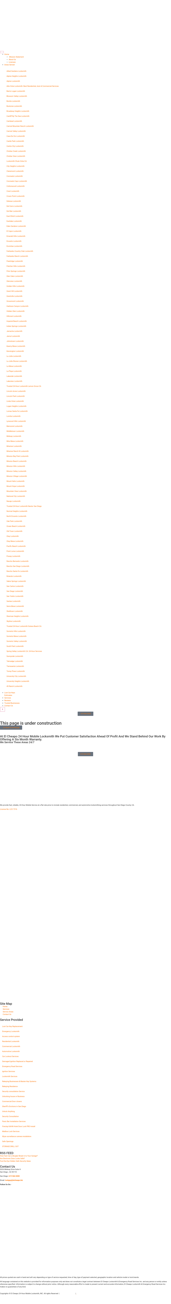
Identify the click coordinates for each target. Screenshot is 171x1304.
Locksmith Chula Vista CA (17, 161)
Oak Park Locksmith (14, 521)
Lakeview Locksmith (14, 381)
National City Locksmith (16, 496)
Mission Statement (16, 57)
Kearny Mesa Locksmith (16, 346)
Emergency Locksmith (10, 1031)
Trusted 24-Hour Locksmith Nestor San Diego (24, 506)
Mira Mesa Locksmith (15, 441)
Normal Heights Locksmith (17, 511)
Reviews (7, 700)
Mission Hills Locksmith (16, 466)
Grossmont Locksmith (15, 301)
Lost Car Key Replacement (12, 1026)
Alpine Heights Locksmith (16, 76)
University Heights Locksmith (18, 681)
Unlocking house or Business (13, 1096)
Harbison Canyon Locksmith (17, 306)
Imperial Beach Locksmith (17, 321)
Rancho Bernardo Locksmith (17, 561)
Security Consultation (10, 1116)
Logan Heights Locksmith (16, 406)
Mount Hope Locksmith (16, 486)
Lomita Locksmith (14, 416)
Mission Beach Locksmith (17, 461)
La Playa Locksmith (14, 371)
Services (7, 698)
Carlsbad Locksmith (14, 121)
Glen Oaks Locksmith (15, 276)
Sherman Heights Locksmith (17, 616)
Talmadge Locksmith (15, 661)
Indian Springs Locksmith (16, 326)
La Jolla (61, 745)
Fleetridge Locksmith (15, 261)
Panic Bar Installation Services (14, 1121)
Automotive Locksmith (11, 1051)
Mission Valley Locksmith (16, 471)
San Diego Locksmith (15, 591)
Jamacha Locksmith (14, 331)
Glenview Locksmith (14, 281)
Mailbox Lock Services (11, 1131)
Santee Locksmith (14, 601)
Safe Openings (7, 1141)
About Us (12, 59)
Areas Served (9, 65)
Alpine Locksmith (13, 81)
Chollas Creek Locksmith (16, 151)
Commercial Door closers (12, 1101)
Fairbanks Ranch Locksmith (17, 256)
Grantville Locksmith (14, 296)
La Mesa (3, 749)
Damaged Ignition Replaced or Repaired (17, 1061)
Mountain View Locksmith (17, 491)
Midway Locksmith (14, 436)
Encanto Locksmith (14, 241)
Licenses (12, 62)
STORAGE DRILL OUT (10, 1146)
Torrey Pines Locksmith (16, 671)
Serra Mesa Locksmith (15, 606)
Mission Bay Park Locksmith (17, 456)
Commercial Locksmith (11, 1046)
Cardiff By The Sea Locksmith (18, 116)
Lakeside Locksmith (14, 376)
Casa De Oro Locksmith (16, 136)
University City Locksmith (16, 676)
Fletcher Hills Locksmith (16, 266)
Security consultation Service (13, 1091)
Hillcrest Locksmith (14, 316)
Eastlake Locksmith (14, 221)
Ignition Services (8, 1071)
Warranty (106, 1298)
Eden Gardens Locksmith (16, 226)
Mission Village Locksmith (17, 476)
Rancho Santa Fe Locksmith (17, 571)
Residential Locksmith (10, 1041)
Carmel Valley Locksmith (16, 131)
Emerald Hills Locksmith (16, 236)
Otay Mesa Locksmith (15, 541)
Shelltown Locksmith (15, 611)
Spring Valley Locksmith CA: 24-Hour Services (24, 651)
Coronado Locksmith (15, 176)
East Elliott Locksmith (15, 216)
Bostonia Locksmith (14, 106)
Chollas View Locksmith (16, 156)
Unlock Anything (8, 1111)
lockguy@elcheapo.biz (14, 1180)
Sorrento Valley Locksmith (17, 641)
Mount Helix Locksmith (15, 481)
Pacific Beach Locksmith (16, 546)
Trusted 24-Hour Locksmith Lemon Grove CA (24, 386)
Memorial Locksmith (14, 426)
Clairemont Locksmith (15, 171)
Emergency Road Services (12, 1066)
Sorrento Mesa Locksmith (17, 636)
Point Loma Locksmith (15, 551)
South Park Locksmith (15, 646)
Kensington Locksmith (15, 351)
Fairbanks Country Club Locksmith (20, 251)
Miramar (11, 749)
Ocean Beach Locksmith (16, 526)
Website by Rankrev (67, 1293)
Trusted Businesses (12, 703)
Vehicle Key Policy (95, 1298)
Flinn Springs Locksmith (16, 271)
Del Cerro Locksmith (14, 206)
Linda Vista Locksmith (15, 401)
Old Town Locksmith (14, 531)
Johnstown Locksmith (15, 341)
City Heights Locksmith (16, 166)
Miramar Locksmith (14, 446)
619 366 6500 (14, 1176)
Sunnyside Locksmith (15, 656)
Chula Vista (14, 745)
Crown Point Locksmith (16, 196)
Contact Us (8, 706)
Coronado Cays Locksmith (17, 181)
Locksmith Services (9, 1076)
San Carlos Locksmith (15, 586)
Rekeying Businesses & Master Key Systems (19, 1081)
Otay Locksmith (13, 536)
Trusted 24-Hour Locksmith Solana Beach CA (24, 626)
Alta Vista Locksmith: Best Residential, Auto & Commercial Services (33, 86)
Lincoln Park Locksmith (16, 396)
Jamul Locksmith (13, 336)
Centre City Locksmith (15, 146)
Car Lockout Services (10, 1056)
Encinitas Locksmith (14, 246)
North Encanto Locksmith (16, 516)
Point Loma (4, 745)
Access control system (11, 1036)
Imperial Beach (50, 745)
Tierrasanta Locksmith (15, 666)
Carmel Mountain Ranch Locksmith (20, 126)
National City (21, 749)
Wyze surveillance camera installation (16, 1136)
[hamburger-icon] (2, 52)
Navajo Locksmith (14, 501)
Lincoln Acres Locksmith (16, 391)
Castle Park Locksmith (15, 141)
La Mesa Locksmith (14, 366)
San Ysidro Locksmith (15, 596)
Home (6, 54)
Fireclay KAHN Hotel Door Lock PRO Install (18, 1126)
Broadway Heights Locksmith (18, 111)
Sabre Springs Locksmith (16, 581)
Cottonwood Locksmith (16, 186)
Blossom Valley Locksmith (17, 96)
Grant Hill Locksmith (14, 291)
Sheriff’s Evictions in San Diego (14, 1106)
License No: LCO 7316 (8, 809)
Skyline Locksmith (14, 621)
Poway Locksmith (13, 556)
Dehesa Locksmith (14, 201)
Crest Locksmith (13, 191)
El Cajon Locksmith (14, 231)
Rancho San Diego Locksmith (18, 566)
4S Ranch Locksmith (14, 686)
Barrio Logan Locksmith (16, 91)
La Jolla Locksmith (14, 356)
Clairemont (24, 745)
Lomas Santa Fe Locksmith (17, 411)
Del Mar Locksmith (14, 211)
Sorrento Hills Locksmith (16, 631)
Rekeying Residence (10, 1086)
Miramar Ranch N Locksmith (18, 451)
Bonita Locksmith (13, 101)
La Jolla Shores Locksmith (17, 361)
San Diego (31, 749)
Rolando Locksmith (14, 576)
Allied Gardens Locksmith (16, 71)
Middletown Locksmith (15, 431)
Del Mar (33, 745)
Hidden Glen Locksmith (16, 311)
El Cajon (40, 745)
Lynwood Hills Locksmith (16, 421)
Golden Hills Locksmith (15, 286)
